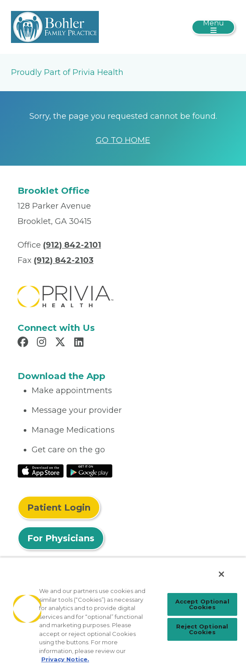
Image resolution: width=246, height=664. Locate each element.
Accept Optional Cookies (202, 604)
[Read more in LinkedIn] (80, 343)
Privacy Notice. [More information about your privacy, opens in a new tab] (65, 659)
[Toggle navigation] (213, 27)
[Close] (221, 574)
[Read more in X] (61, 343)
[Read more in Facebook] (24, 343)
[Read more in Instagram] (43, 343)
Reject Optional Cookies (202, 629)
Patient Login (58, 507)
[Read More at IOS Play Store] (41, 470)
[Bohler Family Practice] (55, 26)
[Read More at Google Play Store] (89, 470)
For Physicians (60, 538)
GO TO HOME (123, 140)
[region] (123, 610)
